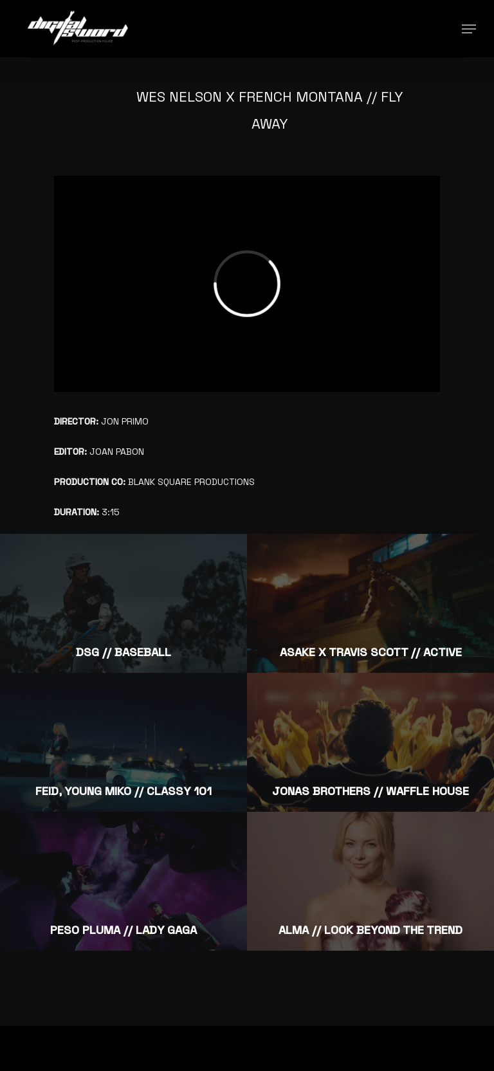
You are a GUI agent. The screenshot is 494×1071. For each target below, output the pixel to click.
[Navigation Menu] (469, 29)
